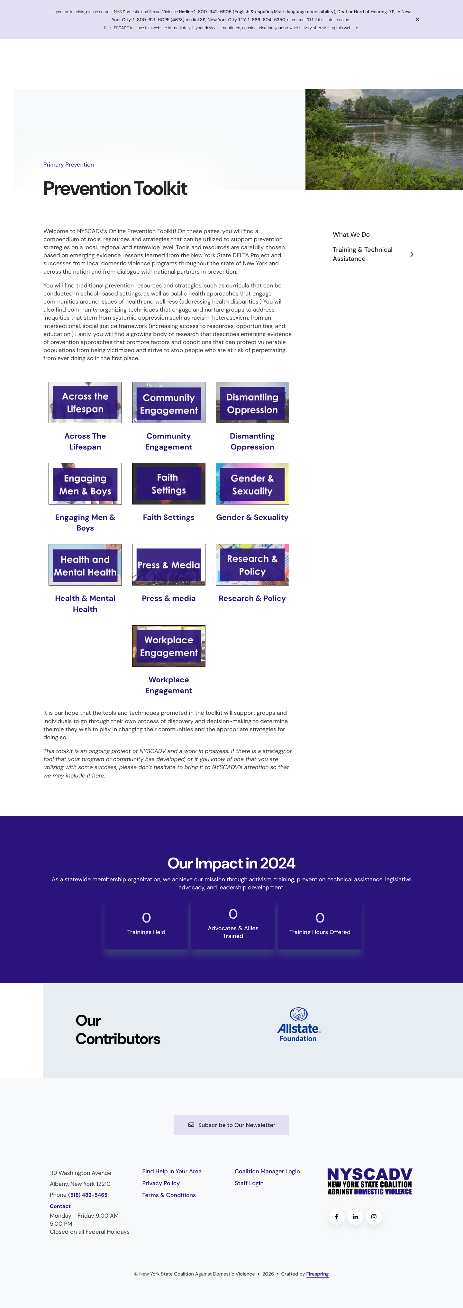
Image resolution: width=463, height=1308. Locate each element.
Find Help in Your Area (172, 1171)
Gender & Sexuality (252, 517)
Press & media (168, 599)
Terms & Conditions (169, 1195)
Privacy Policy (161, 1183)
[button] (417, 19)
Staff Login (249, 1183)
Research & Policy (252, 599)
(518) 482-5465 (87, 1195)
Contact (60, 1206)
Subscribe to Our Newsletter (231, 1125)
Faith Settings (169, 517)
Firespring (317, 1274)
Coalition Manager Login (267, 1171)
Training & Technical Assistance (376, 254)
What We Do (351, 235)
